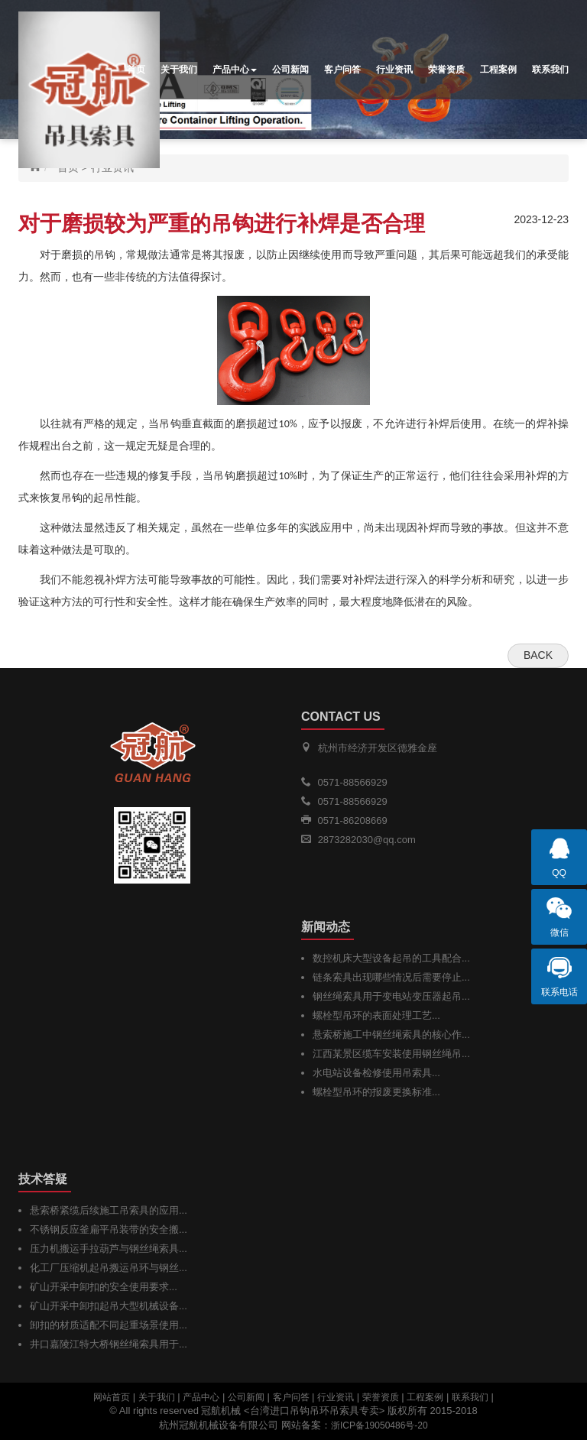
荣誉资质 (446, 69)
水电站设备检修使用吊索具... (376, 1072)
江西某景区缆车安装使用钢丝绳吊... (391, 1053)
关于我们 (179, 69)
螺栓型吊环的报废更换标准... (376, 1092)
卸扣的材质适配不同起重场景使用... (108, 1325)
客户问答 (342, 69)
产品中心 (234, 69)
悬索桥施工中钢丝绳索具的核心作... (391, 1034)
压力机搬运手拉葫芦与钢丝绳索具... (108, 1248)
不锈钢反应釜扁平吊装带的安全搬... (108, 1229)
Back (538, 655)
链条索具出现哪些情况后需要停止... (391, 977)
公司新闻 (290, 69)
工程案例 (498, 69)
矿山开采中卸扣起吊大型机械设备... (108, 1306)
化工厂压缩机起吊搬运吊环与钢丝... (108, 1267)
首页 (136, 69)
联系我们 (550, 69)
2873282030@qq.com (367, 839)
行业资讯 (394, 69)
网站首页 (111, 1397)
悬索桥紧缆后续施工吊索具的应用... (108, 1210)
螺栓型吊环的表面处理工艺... (376, 1015)
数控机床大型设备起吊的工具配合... (391, 958)
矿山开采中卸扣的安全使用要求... (103, 1286)
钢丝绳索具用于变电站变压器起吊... (391, 996)
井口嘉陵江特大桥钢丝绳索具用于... (108, 1344)
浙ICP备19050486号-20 (379, 1425)
